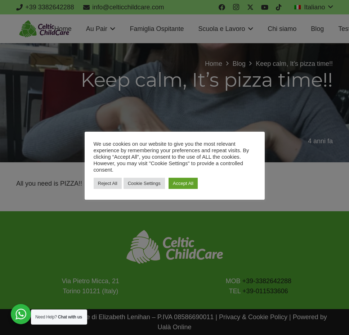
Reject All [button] (107, 183)
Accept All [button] (183, 183)
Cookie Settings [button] (144, 183)
